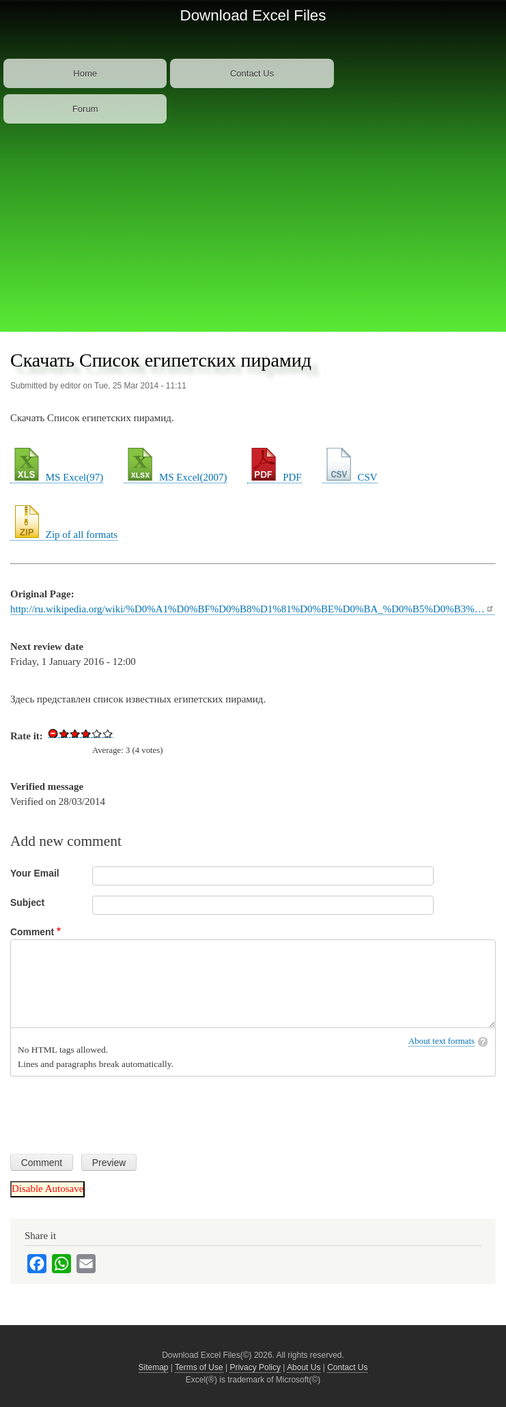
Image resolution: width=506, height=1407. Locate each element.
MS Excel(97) (56, 477)
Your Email (34, 873)
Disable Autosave (47, 1188)
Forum (85, 109)
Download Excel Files (253, 15)
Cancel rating (53, 733)
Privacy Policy (255, 1367)
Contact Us (252, 73)
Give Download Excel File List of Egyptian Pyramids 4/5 (97, 733)
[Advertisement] (253, 229)
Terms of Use (199, 1367)
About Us (303, 1367)
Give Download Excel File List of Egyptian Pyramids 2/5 (75, 733)
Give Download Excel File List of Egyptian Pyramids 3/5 (86, 733)
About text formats (441, 1041)
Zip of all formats (63, 534)
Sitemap (154, 1367)
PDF (274, 477)
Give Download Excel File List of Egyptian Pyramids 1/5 (64, 733)
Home (85, 73)
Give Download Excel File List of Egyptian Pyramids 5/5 (107, 733)
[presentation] (114, 1110)
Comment (32, 931)
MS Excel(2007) (175, 477)
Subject (27, 902)
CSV (350, 477)
